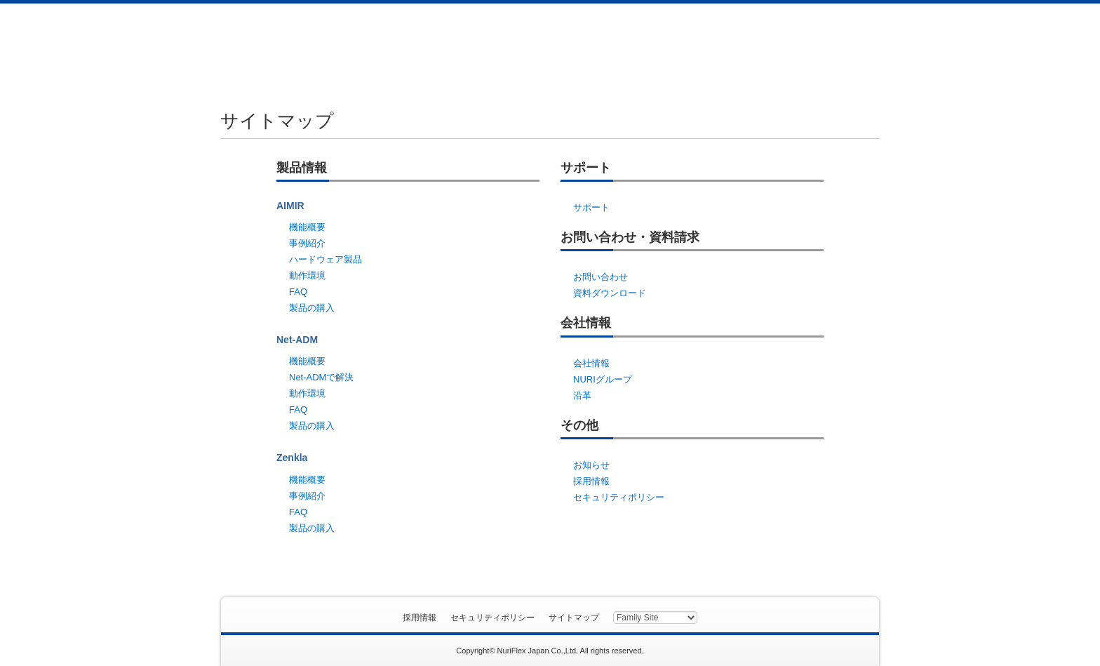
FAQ (298, 291)
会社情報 (711, 47)
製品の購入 (312, 307)
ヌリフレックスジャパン (285, 46)
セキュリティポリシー (618, 497)
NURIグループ (602, 379)
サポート (523, 47)
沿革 (582, 395)
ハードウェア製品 (325, 259)
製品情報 (429, 47)
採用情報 (591, 481)
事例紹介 (307, 243)
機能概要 (307, 227)
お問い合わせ (617, 47)
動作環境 (307, 275)
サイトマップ (574, 617)
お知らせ (591, 465)
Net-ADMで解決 (321, 377)
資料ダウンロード (805, 47)
